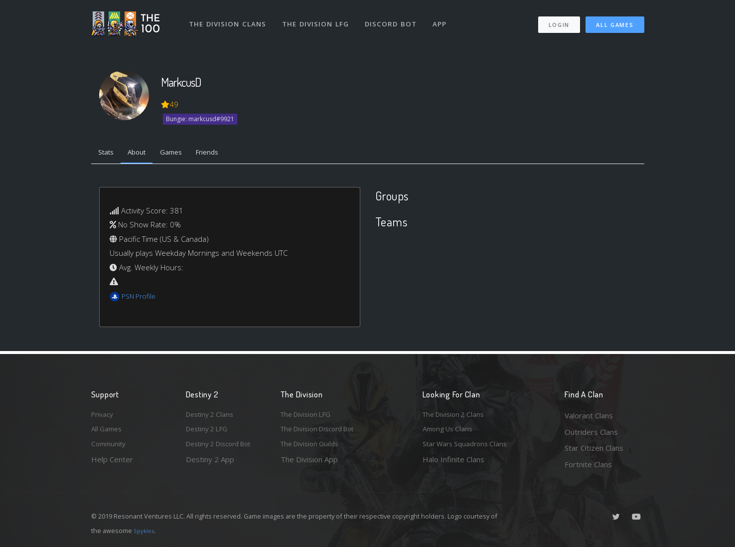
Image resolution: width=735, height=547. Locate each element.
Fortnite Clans (588, 464)
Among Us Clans (450, 432)
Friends (222, 154)
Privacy (103, 415)
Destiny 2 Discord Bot (224, 448)
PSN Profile (140, 298)
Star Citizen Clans (594, 448)
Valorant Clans (589, 415)
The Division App (309, 464)
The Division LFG (318, 18)
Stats (108, 154)
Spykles (145, 530)
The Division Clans (229, 18)
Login (559, 20)
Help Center (112, 464)
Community (110, 448)
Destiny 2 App (210, 464)
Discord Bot (394, 18)
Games (181, 154)
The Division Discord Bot (323, 432)
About (143, 154)
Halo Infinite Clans (453, 464)
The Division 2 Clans (457, 415)
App (443, 18)
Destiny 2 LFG (210, 432)
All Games (614, 20)
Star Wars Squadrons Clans (469, 448)
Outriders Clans (591, 432)
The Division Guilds (313, 448)
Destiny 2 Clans (212, 415)
